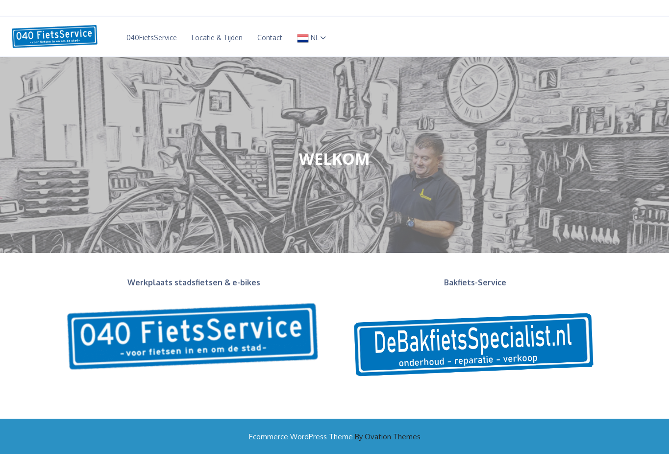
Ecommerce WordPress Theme (335, 436)
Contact (269, 37)
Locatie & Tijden (217, 37)
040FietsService (151, 37)
